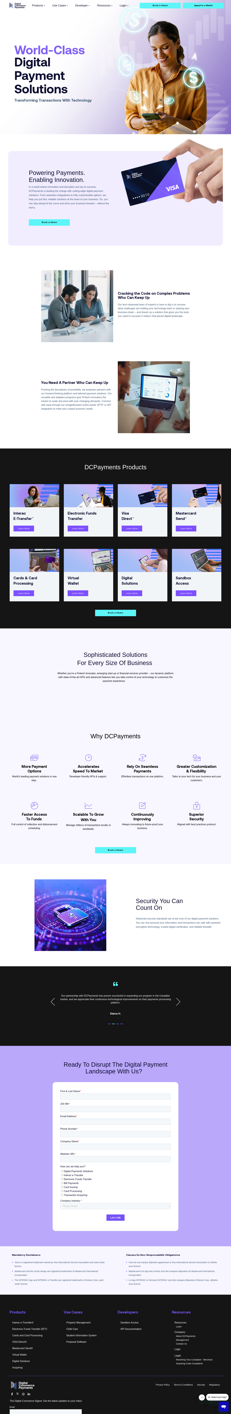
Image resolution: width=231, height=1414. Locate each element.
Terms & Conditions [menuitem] (183, 1395)
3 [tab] (120, 1035)
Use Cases (60, 5)
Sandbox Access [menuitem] (129, 1333)
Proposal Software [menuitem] (76, 1352)
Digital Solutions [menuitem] (21, 1372)
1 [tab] (112, 1035)
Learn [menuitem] (179, 1337)
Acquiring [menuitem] (17, 1378)
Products (38, 5)
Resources (104, 5)
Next (176, 1012)
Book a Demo (160, 6)
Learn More (24, 539)
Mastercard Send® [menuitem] (22, 1359)
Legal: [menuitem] (178, 1366)
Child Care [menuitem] (72, 1339)
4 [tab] (124, 1035)
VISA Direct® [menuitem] (19, 1352)
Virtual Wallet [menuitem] (19, 1365)
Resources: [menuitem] (181, 1333)
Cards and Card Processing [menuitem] (27, 1346)
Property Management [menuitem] (78, 1333)
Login (124, 5)
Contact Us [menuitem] (181, 1354)
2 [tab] (116, 1035)
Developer (82, 5)
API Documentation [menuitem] (131, 1339)
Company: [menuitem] (180, 1342)
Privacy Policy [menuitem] (163, 1395)
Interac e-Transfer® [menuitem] (22, 1333)
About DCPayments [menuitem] (185, 1347)
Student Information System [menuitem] (81, 1346)
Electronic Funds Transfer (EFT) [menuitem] (29, 1339)
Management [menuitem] (182, 1350)
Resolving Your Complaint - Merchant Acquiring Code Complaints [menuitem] (194, 1372)
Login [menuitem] (178, 1360)
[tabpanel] (115, 1011)
